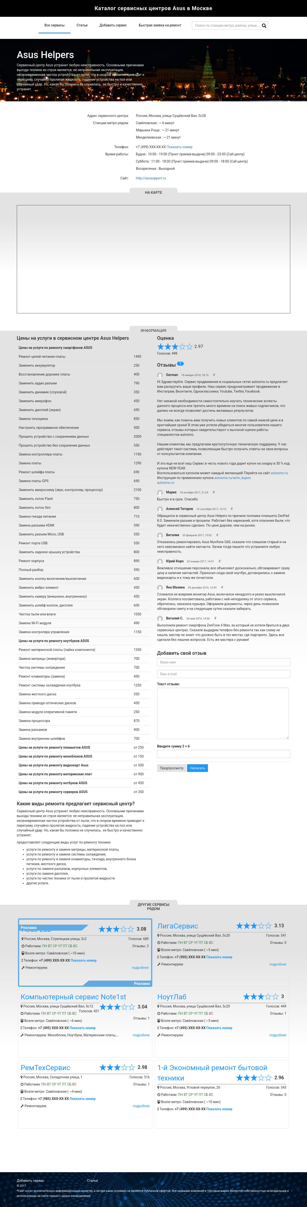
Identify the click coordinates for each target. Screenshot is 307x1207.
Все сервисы (55, 25)
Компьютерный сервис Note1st (73, 997)
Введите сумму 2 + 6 (173, 746)
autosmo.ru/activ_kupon (232, 478)
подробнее (140, 968)
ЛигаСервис (177, 926)
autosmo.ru (279, 473)
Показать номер (179, 147)
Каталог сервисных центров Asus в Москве (153, 8)
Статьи (82, 25)
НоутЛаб (171, 997)
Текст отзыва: (168, 684)
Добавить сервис (113, 25)
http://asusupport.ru (151, 178)
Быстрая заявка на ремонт (160, 25)
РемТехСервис (45, 1067)
